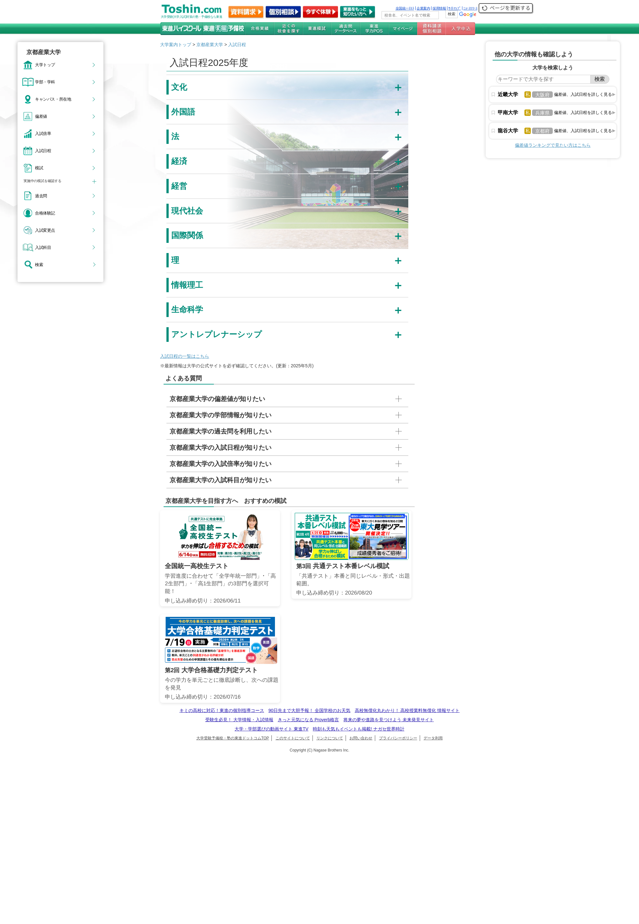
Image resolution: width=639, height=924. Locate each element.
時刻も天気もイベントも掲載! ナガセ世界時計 (358, 728)
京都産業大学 (209, 44)
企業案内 (423, 8)
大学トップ (45, 64)
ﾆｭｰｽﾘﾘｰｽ (470, 8)
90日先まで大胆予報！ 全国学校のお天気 (309, 710)
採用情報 (439, 8)
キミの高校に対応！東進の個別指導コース (221, 710)
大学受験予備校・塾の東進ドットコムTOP (232, 738)
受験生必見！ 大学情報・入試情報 (239, 719)
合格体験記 (45, 213)
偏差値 (41, 116)
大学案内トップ (175, 44)
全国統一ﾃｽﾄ (405, 8)
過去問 (41, 196)
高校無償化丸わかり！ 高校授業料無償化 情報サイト (407, 710)
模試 (39, 168)
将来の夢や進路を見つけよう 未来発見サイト (388, 719)
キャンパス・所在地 (53, 99)
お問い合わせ (360, 738)
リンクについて (329, 738)
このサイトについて (293, 738)
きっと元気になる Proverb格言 (308, 719)
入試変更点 (45, 230)
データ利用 (433, 738)
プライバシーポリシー (398, 738)
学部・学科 (45, 82)
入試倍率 (43, 133)
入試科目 (43, 247)
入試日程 (43, 150)
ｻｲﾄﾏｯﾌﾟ (454, 8)
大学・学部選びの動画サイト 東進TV (271, 728)
